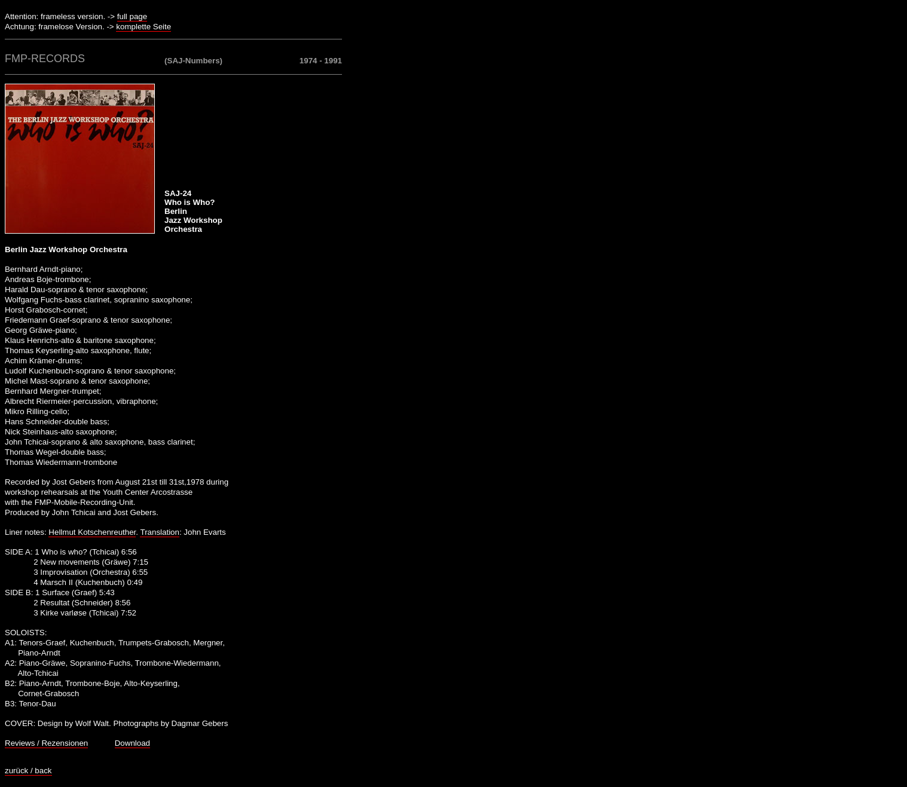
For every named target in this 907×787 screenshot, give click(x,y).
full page (132, 16)
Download (132, 743)
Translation (159, 532)
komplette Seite (143, 26)
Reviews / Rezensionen (46, 743)
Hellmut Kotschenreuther (92, 532)
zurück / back (28, 770)
